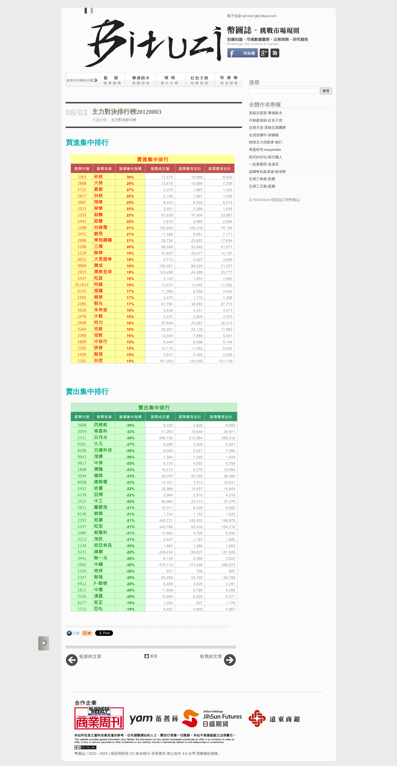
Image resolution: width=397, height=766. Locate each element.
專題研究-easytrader (265, 150)
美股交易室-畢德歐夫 (265, 113)
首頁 (153, 656)
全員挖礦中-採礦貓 (264, 135)
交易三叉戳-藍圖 (262, 186)
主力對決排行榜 (123, 120)
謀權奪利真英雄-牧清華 (267, 172)
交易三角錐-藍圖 (262, 179)
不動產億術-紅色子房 (265, 120)
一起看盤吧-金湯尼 (264, 164)
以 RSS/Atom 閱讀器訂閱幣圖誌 (274, 200)
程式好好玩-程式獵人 (265, 157)
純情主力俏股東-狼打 (265, 142)
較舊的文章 (211, 656)
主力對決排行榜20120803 (127, 111)
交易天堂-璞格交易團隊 (267, 127)
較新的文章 (90, 656)
